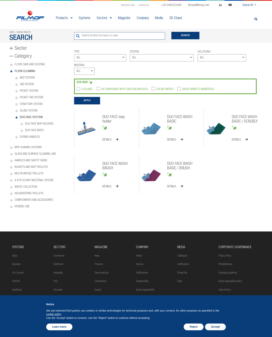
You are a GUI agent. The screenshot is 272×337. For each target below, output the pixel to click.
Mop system (27, 78)
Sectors (104, 18)
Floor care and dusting (30, 64)
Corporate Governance (235, 247)
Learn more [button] (59, 326)
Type (76, 52)
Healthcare (58, 264)
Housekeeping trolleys (29, 193)
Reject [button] (194, 326)
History (139, 256)
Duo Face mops (34, 130)
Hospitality (58, 273)
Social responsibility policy (230, 281)
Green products (102, 273)
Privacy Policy (224, 256)
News (97, 256)
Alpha (15, 256)
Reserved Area (128, 5)
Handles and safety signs (31, 160)
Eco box (82, 82)
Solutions (204, 52)
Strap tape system (31, 104)
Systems (18, 247)
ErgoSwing (17, 290)
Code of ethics (224, 290)
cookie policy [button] (53, 314)
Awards (98, 290)
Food (56, 281)
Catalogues (182, 256)
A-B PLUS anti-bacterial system (34, 180)
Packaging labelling (227, 273)
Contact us (144, 5)
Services (139, 264)
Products (64, 18)
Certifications (100, 281)
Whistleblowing (225, 264)
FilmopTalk (182, 273)
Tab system (27, 84)
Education (58, 290)
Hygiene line (22, 206)
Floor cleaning (25, 71)
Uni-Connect (18, 273)
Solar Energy (165, 89)
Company (142, 247)
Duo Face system (31, 117)
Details (110, 139)
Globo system (28, 110)
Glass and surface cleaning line (35, 154)
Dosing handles (30, 137)
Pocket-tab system (31, 97)
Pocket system (29, 91)
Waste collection (26, 187)
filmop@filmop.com (198, 5)
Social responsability (145, 290)
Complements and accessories (34, 200)
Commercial (59, 256)
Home (12, 32)
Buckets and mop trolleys (31, 167)
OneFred (16, 281)
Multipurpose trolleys (29, 173)
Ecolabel (87, 89)
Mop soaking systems (28, 147)
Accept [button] (215, 326)
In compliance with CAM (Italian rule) (125, 89)
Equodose (16, 264)
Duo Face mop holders (39, 124)
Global (248, 5)
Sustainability (142, 281)
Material (79, 65)
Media (181, 247)
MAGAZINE (101, 247)
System (134, 52)
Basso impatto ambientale (198, 89)
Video (179, 281)
